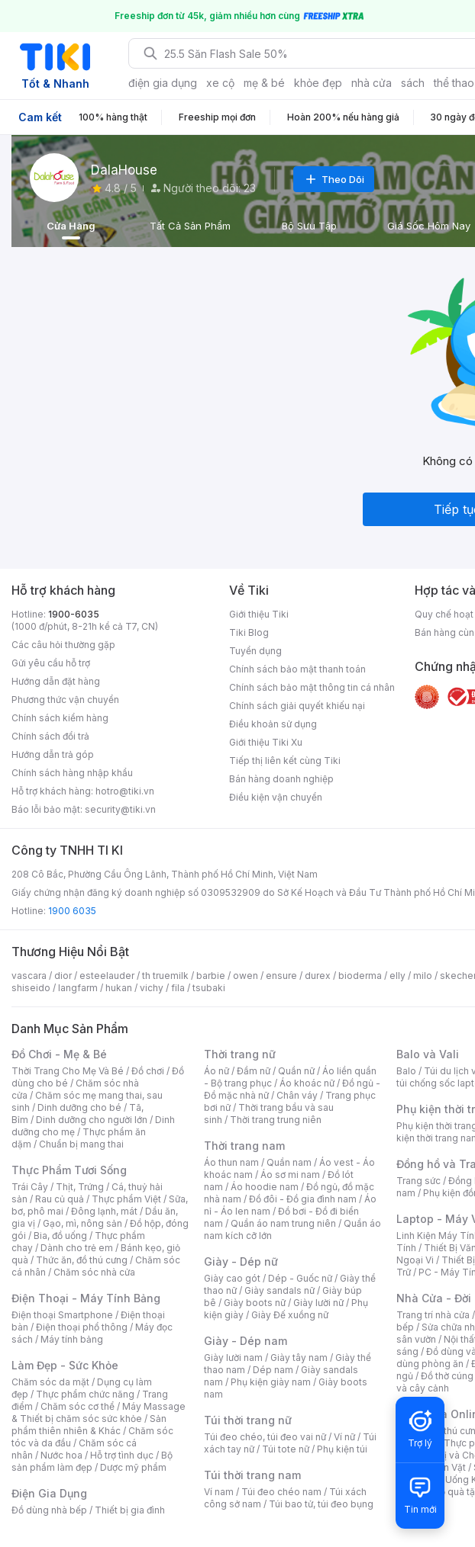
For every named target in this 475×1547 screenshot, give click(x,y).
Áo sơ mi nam (290, 1174)
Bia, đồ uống (60, 1235)
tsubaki (208, 987)
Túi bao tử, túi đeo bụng (321, 1504)
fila (178, 987)
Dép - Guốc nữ (300, 1278)
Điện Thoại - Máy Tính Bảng (85, 1298)
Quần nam (289, 1162)
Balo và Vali (427, 1054)
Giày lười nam (233, 1357)
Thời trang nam (244, 1145)
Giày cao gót (232, 1278)
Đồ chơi (147, 1071)
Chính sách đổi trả (50, 736)
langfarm (78, 987)
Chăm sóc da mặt (50, 1382)
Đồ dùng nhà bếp (49, 1510)
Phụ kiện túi (342, 1449)
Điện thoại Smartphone (62, 1315)
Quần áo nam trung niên (283, 1223)
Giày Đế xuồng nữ (289, 1315)
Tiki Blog (249, 632)
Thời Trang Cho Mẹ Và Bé (67, 1071)
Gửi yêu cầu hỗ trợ (50, 663)
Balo (406, 1071)
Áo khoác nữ (307, 1083)
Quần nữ (296, 1071)
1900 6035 (72, 910)
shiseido (30, 987)
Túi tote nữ (285, 1449)
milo (422, 975)
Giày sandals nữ (279, 1290)
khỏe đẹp (318, 82)
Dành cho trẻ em (76, 1247)
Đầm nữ (253, 1071)
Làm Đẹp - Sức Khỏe (64, 1365)
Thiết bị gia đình (130, 1510)
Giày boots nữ (255, 1302)
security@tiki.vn (120, 809)
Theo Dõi (333, 179)
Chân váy (297, 1095)
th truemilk (165, 975)
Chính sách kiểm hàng (59, 718)
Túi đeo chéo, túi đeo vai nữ (265, 1437)
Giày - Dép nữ (241, 1261)
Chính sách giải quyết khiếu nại (297, 705)
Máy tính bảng (71, 1339)
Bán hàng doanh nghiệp (281, 779)
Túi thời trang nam (252, 1474)
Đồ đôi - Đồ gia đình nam (303, 1199)
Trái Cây (29, 1186)
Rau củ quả (59, 1199)
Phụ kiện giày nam (271, 1382)
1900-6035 (73, 614)
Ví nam (219, 1491)
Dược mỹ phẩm (133, 1467)
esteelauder (106, 975)
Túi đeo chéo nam (281, 1491)
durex (318, 975)
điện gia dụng (162, 82)
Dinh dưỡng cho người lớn (91, 1119)
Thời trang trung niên (276, 1119)
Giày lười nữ (318, 1302)
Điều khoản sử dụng (273, 724)
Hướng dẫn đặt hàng (55, 681)
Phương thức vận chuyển (65, 699)
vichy (151, 987)
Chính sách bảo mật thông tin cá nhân (312, 687)
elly (397, 975)
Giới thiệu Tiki (259, 614)
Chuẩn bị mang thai (81, 1144)
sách (413, 82)
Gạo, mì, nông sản (82, 1223)
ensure (281, 975)
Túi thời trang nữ (248, 1420)
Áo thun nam (231, 1162)
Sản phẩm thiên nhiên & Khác (88, 1424)
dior (63, 975)
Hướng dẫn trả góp (52, 754)
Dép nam (273, 1369)
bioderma (360, 975)
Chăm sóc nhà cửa (94, 1272)
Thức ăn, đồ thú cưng (82, 1260)
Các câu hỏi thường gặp (63, 644)
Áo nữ (216, 1071)
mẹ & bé (264, 82)
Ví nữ (344, 1437)
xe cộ (220, 82)
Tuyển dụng (255, 650)
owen (245, 975)
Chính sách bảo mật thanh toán (297, 669)
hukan (118, 987)
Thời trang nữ (240, 1054)
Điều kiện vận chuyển (275, 797)
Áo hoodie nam (265, 1186)
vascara (29, 975)
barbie (210, 975)
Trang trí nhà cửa (433, 1315)
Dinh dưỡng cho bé (79, 1107)
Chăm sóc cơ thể (77, 1406)
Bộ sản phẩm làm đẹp (92, 1461)
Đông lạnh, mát (104, 1211)
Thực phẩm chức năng (85, 1394)
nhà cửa (371, 82)
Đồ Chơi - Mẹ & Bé (59, 1054)
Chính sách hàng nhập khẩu (72, 772)
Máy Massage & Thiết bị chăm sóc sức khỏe (98, 1412)
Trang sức (418, 1180)
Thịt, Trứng (80, 1186)
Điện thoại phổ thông (82, 1327)
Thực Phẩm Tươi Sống (69, 1169)
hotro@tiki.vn (124, 791)
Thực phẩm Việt (126, 1199)
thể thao (454, 82)
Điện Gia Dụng (49, 1493)
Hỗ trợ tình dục (121, 1455)
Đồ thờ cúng (447, 1376)
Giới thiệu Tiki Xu (265, 742)
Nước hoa (61, 1455)
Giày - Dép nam (245, 1340)
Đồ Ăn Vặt (444, 1467)
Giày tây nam (299, 1357)
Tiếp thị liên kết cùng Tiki (285, 760)
